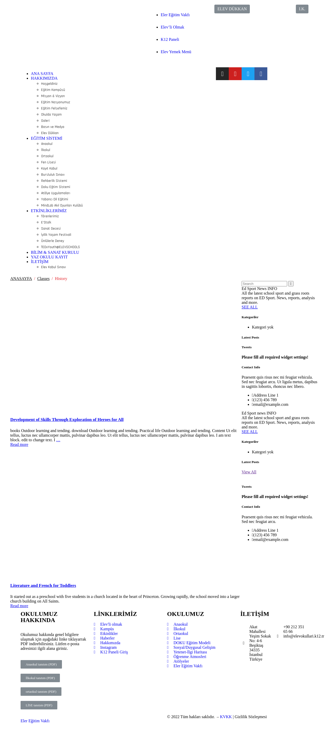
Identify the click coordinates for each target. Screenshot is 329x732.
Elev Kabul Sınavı (53, 267)
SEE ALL (250, 307)
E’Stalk (46, 222)
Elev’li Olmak (172, 27)
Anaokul (46, 144)
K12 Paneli (170, 39)
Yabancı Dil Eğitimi (54, 199)
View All (249, 472)
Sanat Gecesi (51, 228)
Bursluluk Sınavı (53, 174)
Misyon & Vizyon (53, 96)
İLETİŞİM (39, 261)
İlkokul (45, 150)
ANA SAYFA (42, 73)
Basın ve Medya (52, 127)
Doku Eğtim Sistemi (55, 187)
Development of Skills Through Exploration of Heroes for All (67, 419)
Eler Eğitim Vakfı (175, 15)
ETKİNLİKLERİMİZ (49, 211)
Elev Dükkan (50, 133)
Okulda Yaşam (51, 114)
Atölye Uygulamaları (55, 193)
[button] (232, 9)
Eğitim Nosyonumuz (55, 102)
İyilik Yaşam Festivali (56, 234)
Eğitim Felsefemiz (54, 108)
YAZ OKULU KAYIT (49, 257)
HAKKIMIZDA (44, 78)
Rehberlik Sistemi (54, 181)
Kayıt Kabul (49, 168)
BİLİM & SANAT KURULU (55, 252)
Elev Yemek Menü (176, 52)
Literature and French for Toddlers (43, 585)
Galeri (45, 120)
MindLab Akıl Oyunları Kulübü (62, 205)
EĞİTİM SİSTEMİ (46, 138)
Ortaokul (47, 156)
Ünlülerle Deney (52, 241)
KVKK (226, 717)
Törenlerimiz (50, 216)
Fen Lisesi (48, 162)
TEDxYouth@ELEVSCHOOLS (60, 247)
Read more (19, 444)
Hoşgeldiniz (49, 83)
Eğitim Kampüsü (53, 90)
